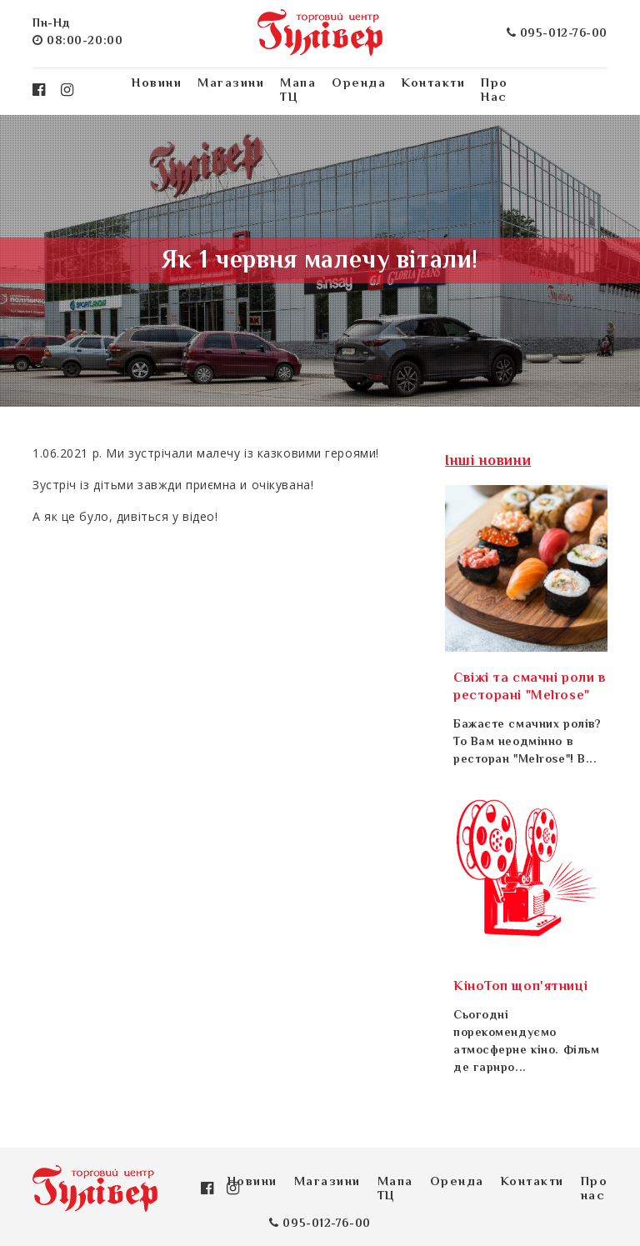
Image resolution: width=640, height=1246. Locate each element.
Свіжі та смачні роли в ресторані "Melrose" (529, 687)
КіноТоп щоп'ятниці (520, 987)
